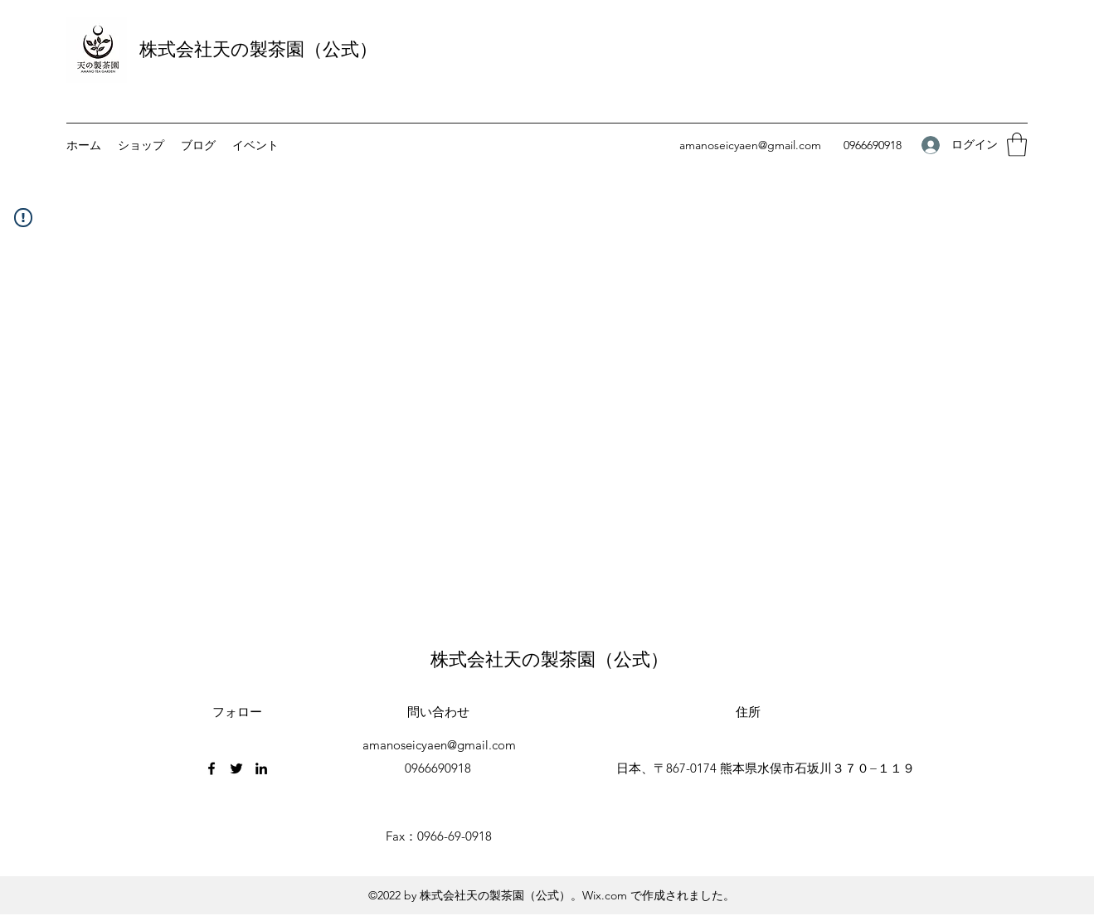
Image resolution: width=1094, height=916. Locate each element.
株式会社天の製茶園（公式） (258, 50)
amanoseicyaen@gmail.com (750, 145)
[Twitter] (236, 768)
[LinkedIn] (261, 768)
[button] (1017, 145)
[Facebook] (211, 768)
